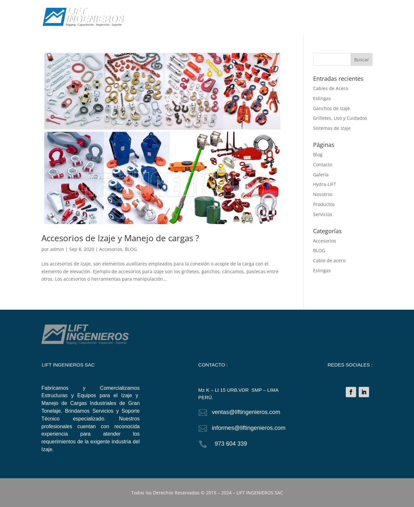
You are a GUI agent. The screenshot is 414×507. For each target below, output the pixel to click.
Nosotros (322, 194)
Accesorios (110, 249)
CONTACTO (347, 17)
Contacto (322, 164)
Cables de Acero (330, 88)
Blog (317, 154)
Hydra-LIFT (324, 184)
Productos (324, 204)
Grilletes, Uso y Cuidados (340, 118)
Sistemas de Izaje (332, 128)
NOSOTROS (199, 17)
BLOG (320, 17)
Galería (321, 174)
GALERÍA (297, 17)
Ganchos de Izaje (331, 108)
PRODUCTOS (234, 17)
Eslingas (322, 98)
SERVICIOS (267, 17)
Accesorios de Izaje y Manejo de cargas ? (120, 238)
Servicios (322, 214)
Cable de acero (329, 260)
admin (57, 249)
